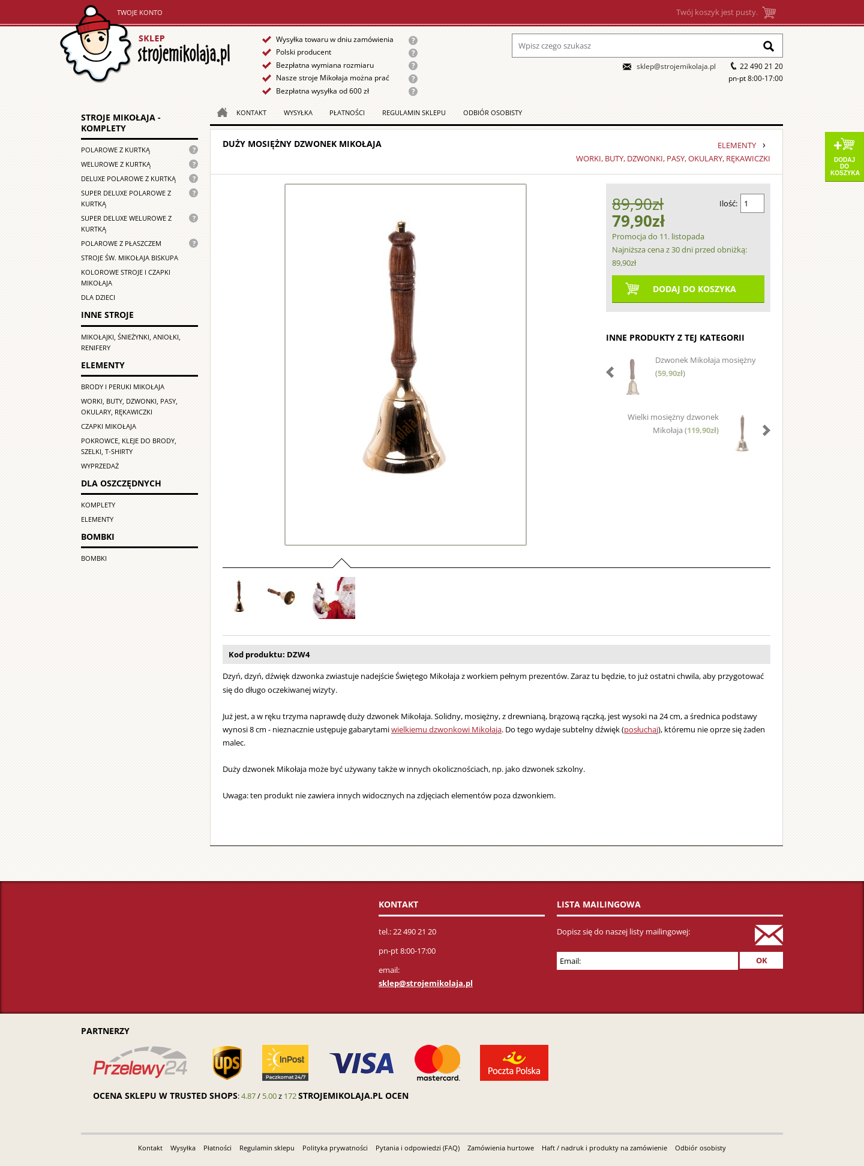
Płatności (347, 112)
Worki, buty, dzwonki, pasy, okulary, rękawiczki (129, 406)
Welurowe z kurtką (116, 164)
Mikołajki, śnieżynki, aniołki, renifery (131, 342)
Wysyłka (298, 112)
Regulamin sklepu (414, 112)
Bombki (94, 558)
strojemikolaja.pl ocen (353, 1095)
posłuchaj (641, 729)
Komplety (98, 504)
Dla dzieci (98, 297)
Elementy (97, 519)
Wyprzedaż (100, 465)
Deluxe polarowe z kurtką (128, 178)
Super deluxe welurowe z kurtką (126, 223)
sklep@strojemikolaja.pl (676, 66)
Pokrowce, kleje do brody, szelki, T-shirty (128, 446)
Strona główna (145, 44)
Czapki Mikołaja (108, 426)
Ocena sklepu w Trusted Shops (165, 1095)
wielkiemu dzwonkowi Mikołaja (446, 729)
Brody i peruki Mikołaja (122, 386)
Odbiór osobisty (492, 112)
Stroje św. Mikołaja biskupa (129, 257)
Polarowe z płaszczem (121, 243)
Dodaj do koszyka (845, 166)
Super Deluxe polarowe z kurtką (126, 198)
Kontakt (251, 112)
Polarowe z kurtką (115, 149)
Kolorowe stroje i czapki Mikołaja (125, 277)
